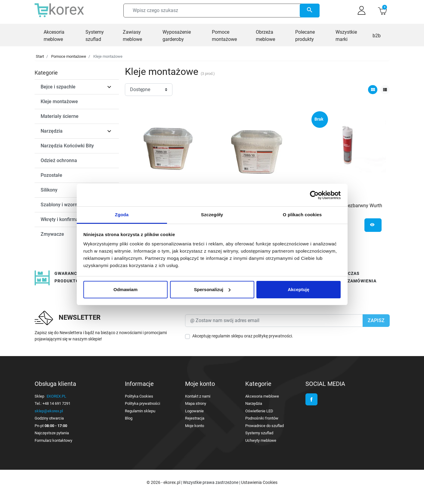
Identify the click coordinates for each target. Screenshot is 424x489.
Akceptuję (298, 289)
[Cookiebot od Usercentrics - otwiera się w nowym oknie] (314, 195)
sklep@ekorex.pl (49, 411)
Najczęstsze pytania (52, 433)
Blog (128, 418)
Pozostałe (51, 175)
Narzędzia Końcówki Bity (67, 146)
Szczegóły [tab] (212, 214)
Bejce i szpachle (58, 87)
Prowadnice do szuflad (264, 425)
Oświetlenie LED (259, 411)
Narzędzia (52, 131)
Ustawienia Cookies (259, 482)
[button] (382, 10)
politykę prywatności (272, 336)
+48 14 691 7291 (56, 403)
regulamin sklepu (227, 336)
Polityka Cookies (139, 396)
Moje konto (194, 425)
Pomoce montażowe (68, 56)
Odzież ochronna (59, 160)
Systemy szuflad (259, 433)
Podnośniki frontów (261, 418)
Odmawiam (125, 289)
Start (40, 56)
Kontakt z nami (197, 396)
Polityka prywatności (142, 403)
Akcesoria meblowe (262, 396)
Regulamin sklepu (140, 411)
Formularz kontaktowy (53, 440)
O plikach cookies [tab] (302, 214)
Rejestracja (194, 418)
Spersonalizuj (212, 289)
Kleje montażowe (59, 101)
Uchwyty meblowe (260, 440)
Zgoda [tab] (122, 214)
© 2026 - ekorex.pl (164, 482)
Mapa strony (195, 403)
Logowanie (194, 411)
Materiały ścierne (60, 116)
